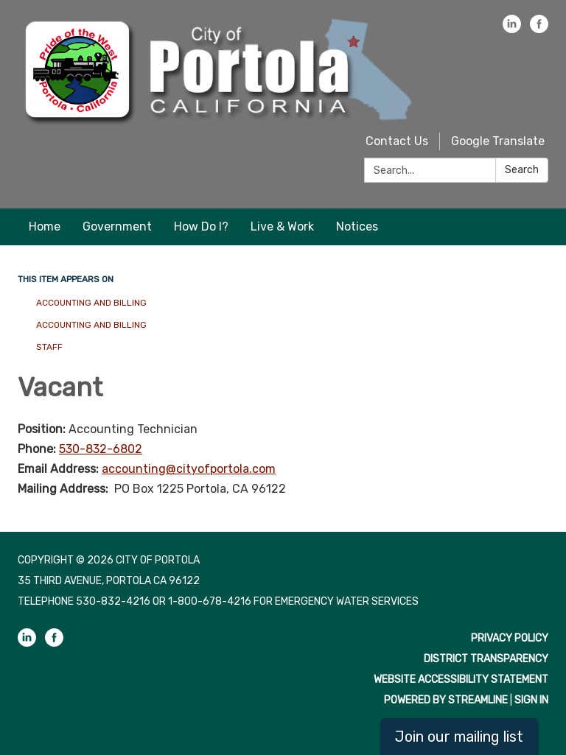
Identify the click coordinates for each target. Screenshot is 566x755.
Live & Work (282, 226)
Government (117, 226)
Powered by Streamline (446, 700)
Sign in (531, 700)
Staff (49, 347)
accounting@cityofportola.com (189, 469)
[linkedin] (512, 29)
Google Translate (498, 141)
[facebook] (539, 29)
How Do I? (201, 226)
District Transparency (486, 659)
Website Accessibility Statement (461, 679)
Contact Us (397, 141)
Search (522, 170)
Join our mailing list (459, 736)
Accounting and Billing (91, 303)
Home (44, 226)
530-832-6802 (100, 449)
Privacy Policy (509, 638)
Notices (357, 226)
